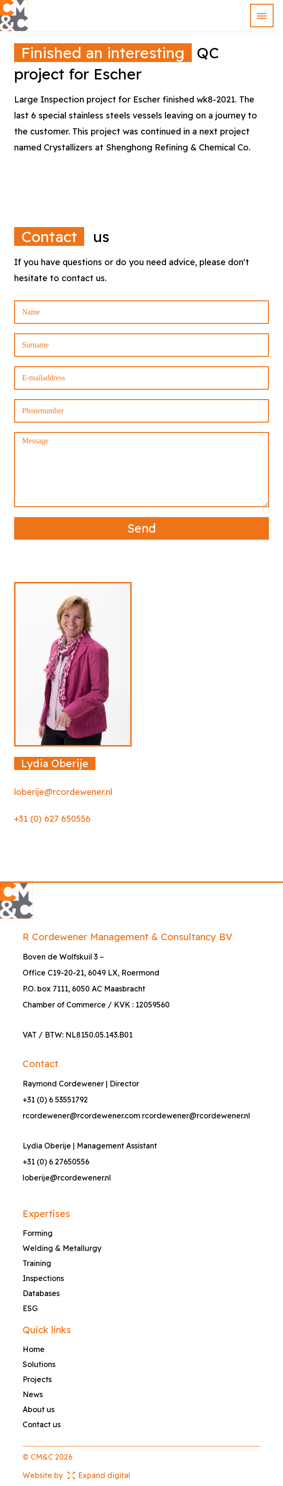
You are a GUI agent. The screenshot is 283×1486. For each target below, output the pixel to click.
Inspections (43, 1278)
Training (37, 1263)
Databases (41, 1293)
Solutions (39, 1364)
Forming (38, 1233)
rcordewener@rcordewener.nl (196, 1115)
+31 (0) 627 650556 (52, 818)
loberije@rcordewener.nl (63, 791)
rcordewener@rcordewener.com (81, 1115)
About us (39, 1409)
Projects (37, 1379)
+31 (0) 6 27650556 (56, 1161)
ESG (30, 1308)
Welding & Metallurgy (62, 1248)
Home (34, 1349)
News (33, 1394)
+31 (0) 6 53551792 (55, 1099)
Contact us (42, 1424)
